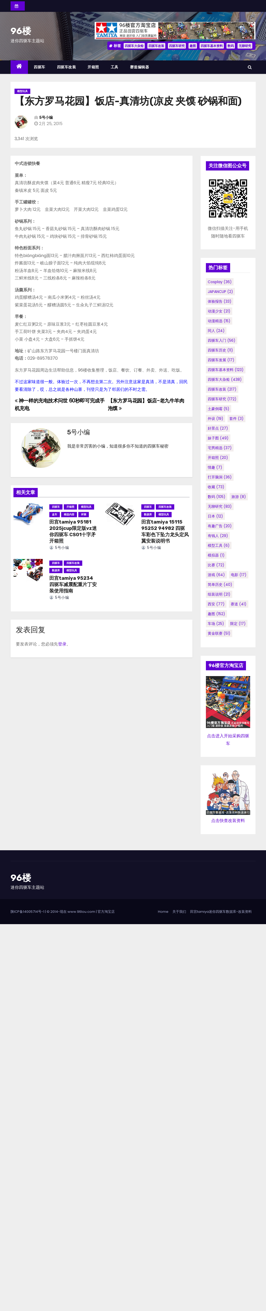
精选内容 (69, 514)
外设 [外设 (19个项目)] (215, 418)
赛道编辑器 (139, 67)
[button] (250, 67)
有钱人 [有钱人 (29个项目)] (218, 535)
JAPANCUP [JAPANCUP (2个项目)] (220, 291)
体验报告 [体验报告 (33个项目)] (219, 301)
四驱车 (39, 67)
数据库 (148, 514)
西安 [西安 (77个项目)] (216, 604)
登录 (62, 644)
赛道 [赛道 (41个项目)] (238, 604)
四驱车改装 (156, 46)
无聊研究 (245, 46)
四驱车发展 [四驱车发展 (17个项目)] (221, 360)
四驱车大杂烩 (134, 46)
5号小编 (46, 117)
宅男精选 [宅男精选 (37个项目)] (220, 447)
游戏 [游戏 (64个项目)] (216, 574)
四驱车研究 (177, 46)
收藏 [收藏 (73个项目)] (216, 487)
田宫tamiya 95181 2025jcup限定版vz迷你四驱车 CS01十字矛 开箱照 (73, 531)
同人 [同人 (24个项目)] (216, 330)
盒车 (54, 514)
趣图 (193, 46)
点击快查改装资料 (228, 821)
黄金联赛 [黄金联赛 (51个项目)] (219, 633)
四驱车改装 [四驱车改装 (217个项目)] (222, 389)
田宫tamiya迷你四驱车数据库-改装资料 (221, 911)
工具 (114, 67)
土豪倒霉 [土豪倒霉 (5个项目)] (218, 408)
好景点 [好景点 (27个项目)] (218, 428)
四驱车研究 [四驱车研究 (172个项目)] (222, 399)
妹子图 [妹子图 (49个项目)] (218, 438)
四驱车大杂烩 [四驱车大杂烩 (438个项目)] (225, 379)
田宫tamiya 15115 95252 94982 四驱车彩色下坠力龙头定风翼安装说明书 (165, 531)
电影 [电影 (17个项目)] (238, 574)
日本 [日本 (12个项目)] (215, 516)
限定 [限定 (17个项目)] (238, 623)
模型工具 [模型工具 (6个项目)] (219, 545)
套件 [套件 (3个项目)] (236, 418)
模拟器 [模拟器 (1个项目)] (216, 555)
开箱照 (93, 67)
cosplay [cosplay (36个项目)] (220, 281)
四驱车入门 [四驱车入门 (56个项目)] (221, 340)
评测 (83, 514)
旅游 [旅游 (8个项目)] (238, 496)
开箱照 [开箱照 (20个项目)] (218, 457)
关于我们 (179, 911)
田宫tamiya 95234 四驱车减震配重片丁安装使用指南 (73, 584)
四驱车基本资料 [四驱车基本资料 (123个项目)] (226, 369)
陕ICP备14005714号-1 (27, 911)
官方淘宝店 (106, 911)
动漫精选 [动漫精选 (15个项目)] (219, 321)
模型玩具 (22, 91)
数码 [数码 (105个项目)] (216, 496)
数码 (231, 46)
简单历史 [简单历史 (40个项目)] (220, 584)
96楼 (21, 31)
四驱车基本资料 (212, 46)
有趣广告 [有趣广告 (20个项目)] (220, 526)
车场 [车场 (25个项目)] (216, 623)
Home (163, 911)
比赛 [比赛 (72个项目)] (216, 565)
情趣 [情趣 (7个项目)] (215, 467)
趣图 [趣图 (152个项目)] (216, 613)
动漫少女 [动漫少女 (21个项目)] (219, 311)
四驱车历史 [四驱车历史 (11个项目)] (220, 350)
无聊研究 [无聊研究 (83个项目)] (220, 506)
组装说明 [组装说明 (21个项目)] (219, 594)
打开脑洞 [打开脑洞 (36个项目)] (220, 477)
